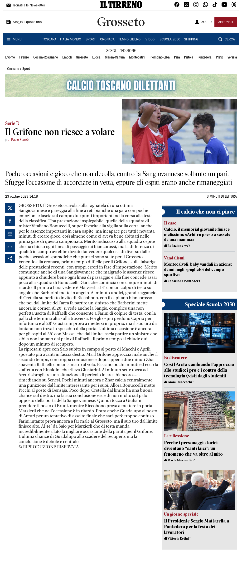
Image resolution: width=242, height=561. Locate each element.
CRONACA (107, 39)
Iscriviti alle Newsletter (29, 5)
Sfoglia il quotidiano (27, 22)
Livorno (10, 57)
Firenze (24, 57)
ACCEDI (207, 22)
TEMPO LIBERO (129, 39)
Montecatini (137, 57)
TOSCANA (49, 39)
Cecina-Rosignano (45, 57)
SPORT (91, 39)
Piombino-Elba (159, 57)
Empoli (67, 57)
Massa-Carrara (115, 57)
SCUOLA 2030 (170, 39)
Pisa (177, 57)
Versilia (232, 57)
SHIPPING (191, 39)
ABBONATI (225, 22)
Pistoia (188, 57)
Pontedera (204, 57)
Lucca (96, 57)
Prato (219, 57)
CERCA (230, 39)
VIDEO (150, 39)
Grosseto (82, 57)
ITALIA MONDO (70, 39)
